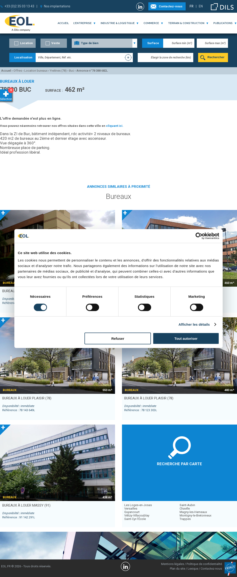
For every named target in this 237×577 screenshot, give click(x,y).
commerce (151, 23)
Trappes (185, 519)
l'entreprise (82, 23)
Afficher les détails (194, 324)
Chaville (185, 508)
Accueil (63, 23)
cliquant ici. (114, 126)
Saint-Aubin (187, 505)
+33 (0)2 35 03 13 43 (19, 6)
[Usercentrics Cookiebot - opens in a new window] (199, 236)
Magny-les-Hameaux (193, 512)
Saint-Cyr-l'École (135, 519)
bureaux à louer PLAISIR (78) (26, 398)
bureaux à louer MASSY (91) (26, 505)
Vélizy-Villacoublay (136, 515)
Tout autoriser (186, 338)
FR (191, 6)
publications (223, 23)
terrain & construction (186, 23)
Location (26, 43)
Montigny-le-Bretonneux (195, 515)
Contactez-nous (170, 6)
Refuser (117, 338)
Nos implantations (57, 6)
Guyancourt (132, 512)
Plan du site (177, 568)
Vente (55, 43)
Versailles (130, 508)
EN (201, 6)
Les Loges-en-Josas (138, 505)
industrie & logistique (118, 23)
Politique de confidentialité (204, 564)
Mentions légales (172, 564)
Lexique (193, 568)
